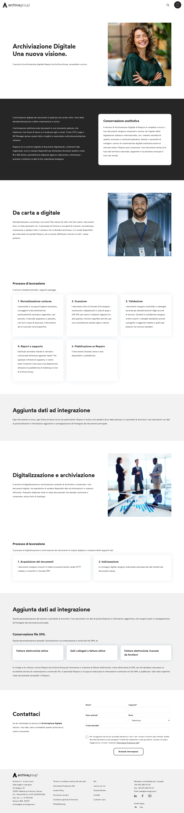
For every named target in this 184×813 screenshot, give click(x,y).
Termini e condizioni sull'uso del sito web (69, 781)
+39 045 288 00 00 (142, 785)
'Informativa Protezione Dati (128, 743)
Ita (136, 807)
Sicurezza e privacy (61, 795)
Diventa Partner (100, 790)
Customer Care (100, 800)
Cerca (169, 5)
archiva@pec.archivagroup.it (24, 804)
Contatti (97, 795)
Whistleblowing (59, 804)
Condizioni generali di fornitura (65, 800)
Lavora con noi (99, 786)
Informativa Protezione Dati (64, 786)
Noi (95, 781)
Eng (141, 807)
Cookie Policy (58, 790)
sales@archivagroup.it (147, 791)
